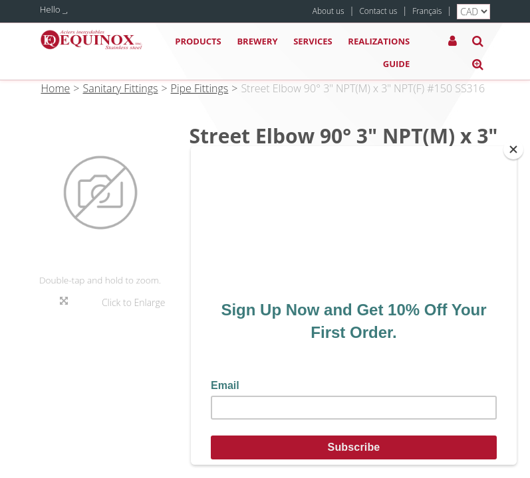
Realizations (379, 41)
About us (328, 10)
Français (427, 10)
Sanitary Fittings (120, 88)
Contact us (378, 10)
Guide (396, 64)
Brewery (257, 41)
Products (198, 41)
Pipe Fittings (200, 88)
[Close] (513, 149)
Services (312, 41)
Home (55, 88)
